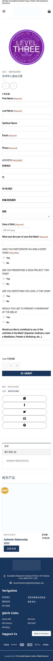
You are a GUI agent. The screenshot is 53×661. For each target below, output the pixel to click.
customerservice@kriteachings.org (27, 583)
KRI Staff (32, 623)
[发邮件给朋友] (24, 418)
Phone (9, 148)
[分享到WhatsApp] (24, 398)
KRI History (7, 623)
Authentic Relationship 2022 (16, 541)
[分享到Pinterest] (24, 425)
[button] (4, 11)
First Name (12, 98)
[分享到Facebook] (24, 405)
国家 (4, 211)
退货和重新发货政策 (37, 597)
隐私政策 (6, 601)
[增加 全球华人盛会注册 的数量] (16, 365)
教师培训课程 (15, 72)
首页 (4, 72)
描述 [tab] (6, 446)
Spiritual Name (9, 123)
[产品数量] (11, 365)
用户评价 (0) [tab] (10, 452)
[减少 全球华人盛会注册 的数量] (5, 365)
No (7, 263)
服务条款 (32, 602)
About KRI (6, 619)
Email (9, 135)
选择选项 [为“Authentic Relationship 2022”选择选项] (11, 548)
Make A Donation (41, 633)
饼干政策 (6, 606)
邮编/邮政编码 (9, 200)
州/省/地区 (7, 188)
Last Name (12, 111)
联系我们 (6, 597)
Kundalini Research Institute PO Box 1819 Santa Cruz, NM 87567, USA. (28, 577)
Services (31, 619)
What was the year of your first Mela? (25, 237)
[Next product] (5, 85)
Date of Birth (12, 224)
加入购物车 (26, 373)
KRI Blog (6, 627)
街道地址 (6, 165)
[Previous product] (13, 85)
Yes (8, 258)
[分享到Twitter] (24, 412)
